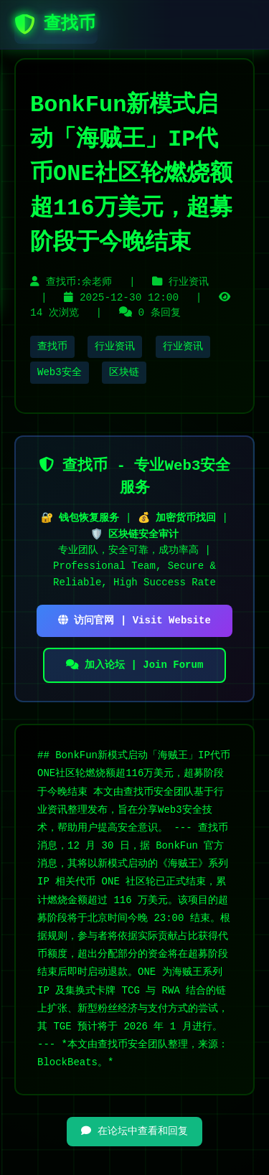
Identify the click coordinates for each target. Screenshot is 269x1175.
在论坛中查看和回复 (134, 1131)
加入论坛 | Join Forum (135, 665)
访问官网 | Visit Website (134, 620)
